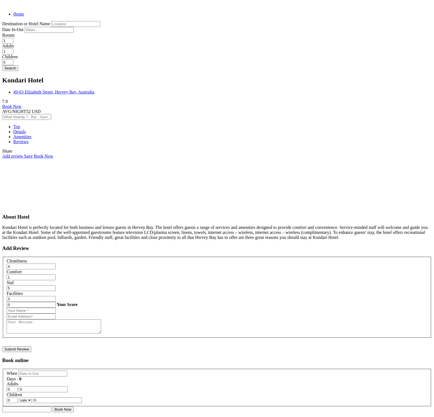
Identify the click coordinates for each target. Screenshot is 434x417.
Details (19, 131)
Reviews (21, 141)
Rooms (8, 35)
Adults (8, 46)
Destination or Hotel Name (26, 23)
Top (16, 126)
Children (10, 56)
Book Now (12, 106)
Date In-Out (13, 29)
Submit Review (16, 352)
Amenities (22, 136)
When (12, 375)
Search (10, 68)
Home (18, 14)
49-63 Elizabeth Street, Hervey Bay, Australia (53, 92)
